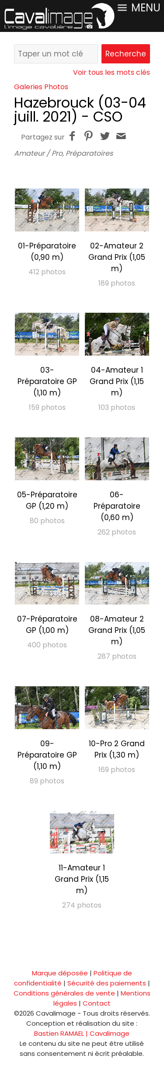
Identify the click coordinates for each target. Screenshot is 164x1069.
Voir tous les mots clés (111, 72)
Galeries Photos (41, 87)
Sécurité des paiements (106, 983)
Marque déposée (60, 973)
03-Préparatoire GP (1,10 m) (47, 381)
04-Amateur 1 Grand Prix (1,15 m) (117, 381)
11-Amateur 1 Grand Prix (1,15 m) (82, 879)
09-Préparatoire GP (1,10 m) (47, 755)
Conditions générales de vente (64, 993)
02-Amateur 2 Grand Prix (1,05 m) (116, 257)
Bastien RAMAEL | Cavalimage (81, 1033)
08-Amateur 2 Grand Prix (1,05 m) (116, 630)
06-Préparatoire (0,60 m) (117, 506)
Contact (97, 1003)
